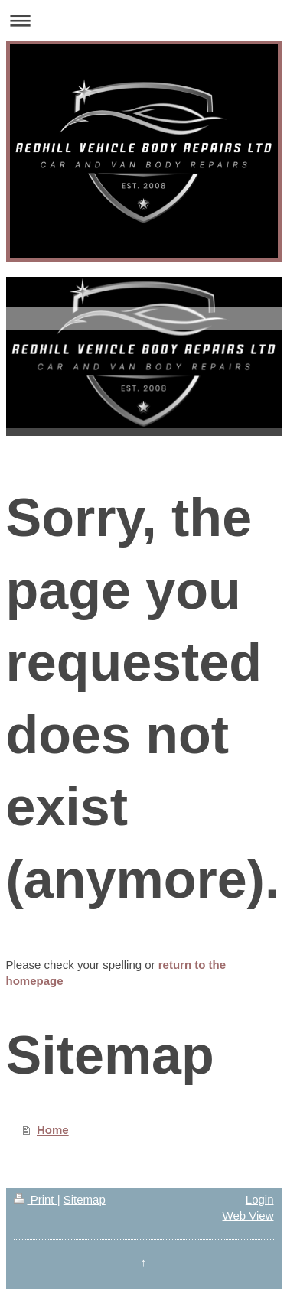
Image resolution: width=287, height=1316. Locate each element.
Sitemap (85, 1199)
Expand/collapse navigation (143, 20)
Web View (248, 1215)
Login (260, 1199)
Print (35, 1199)
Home (53, 1129)
